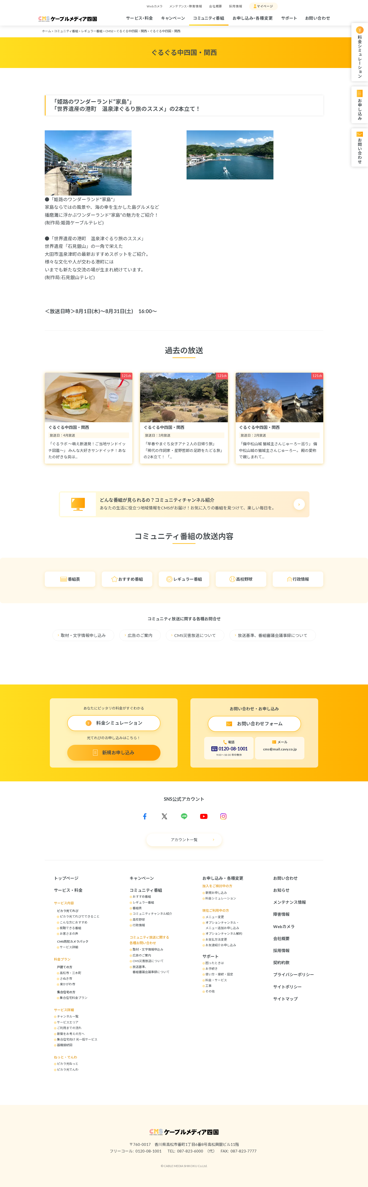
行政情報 (301, 579)
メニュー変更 (214, 917)
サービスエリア (67, 1022)
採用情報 (235, 6)
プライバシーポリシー (293, 974)
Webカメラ (154, 6)
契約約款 (281, 962)
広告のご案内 (140, 635)
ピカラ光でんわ (67, 1069)
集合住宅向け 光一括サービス (77, 1039)
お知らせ (281, 890)
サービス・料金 (139, 18)
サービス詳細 (69, 947)
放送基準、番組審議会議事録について (272, 635)
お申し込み (359, 109)
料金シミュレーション (359, 56)
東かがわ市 (67, 984)
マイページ (265, 6)
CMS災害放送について (195, 635)
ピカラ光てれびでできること (80, 916)
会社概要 (215, 6)
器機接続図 (64, 1045)
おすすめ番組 (130, 579)
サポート (289, 18)
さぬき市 (66, 978)
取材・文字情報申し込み (83, 635)
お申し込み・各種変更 (253, 18)
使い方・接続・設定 (219, 974)
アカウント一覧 (184, 839)
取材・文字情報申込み (148, 949)
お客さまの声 (69, 933)
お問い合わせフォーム (260, 723)
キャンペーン (173, 18)
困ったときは (214, 963)
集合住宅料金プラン (73, 998)
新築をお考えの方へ (71, 1034)
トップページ (66, 878)
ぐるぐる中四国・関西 (131, 31)
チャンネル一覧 (67, 1016)
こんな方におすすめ (73, 922)
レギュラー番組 (91, 31)
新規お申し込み (118, 752)
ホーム (46, 31)
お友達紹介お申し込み (220, 945)
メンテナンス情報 (289, 902)
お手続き (211, 969)
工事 (208, 986)
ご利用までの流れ (69, 1028)
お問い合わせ (317, 18)
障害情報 (281, 914)
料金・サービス (216, 980)
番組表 (74, 579)
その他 (210, 991)
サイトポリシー (287, 986)
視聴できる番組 (70, 928)
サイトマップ (285, 998)
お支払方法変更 (216, 939)
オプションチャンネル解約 (223, 933)
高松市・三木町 (70, 973)
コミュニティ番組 (208, 18)
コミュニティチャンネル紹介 (152, 914)
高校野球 (244, 579)
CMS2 (109, 31)
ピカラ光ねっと (67, 1064)
